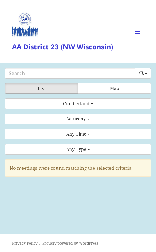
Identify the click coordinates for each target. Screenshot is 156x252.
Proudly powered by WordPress (70, 243)
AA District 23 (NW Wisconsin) (62, 46)
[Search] (70, 73)
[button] (78, 103)
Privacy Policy (25, 243)
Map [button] (114, 88)
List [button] (41, 88)
